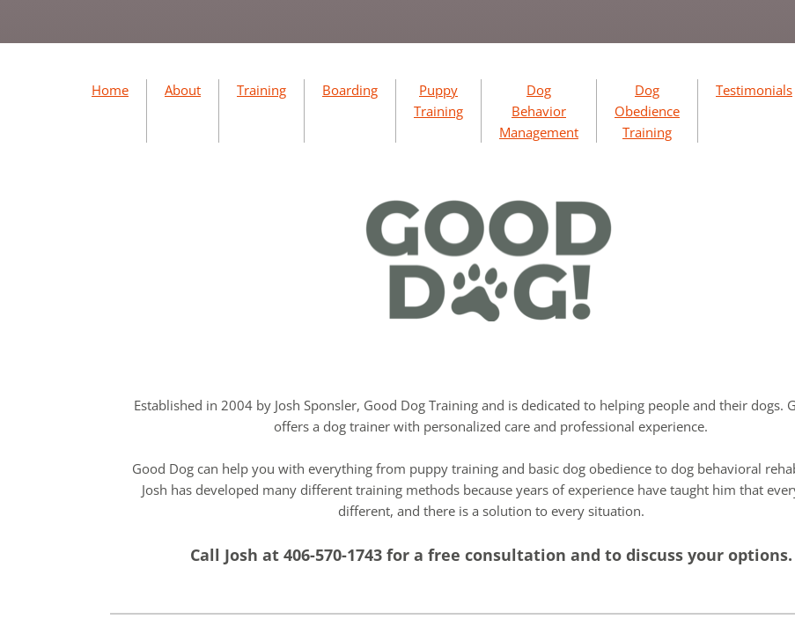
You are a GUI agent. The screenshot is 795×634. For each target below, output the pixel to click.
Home (110, 90)
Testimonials (754, 90)
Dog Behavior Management (538, 111)
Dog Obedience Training (647, 111)
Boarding (350, 90)
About (183, 90)
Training (261, 90)
